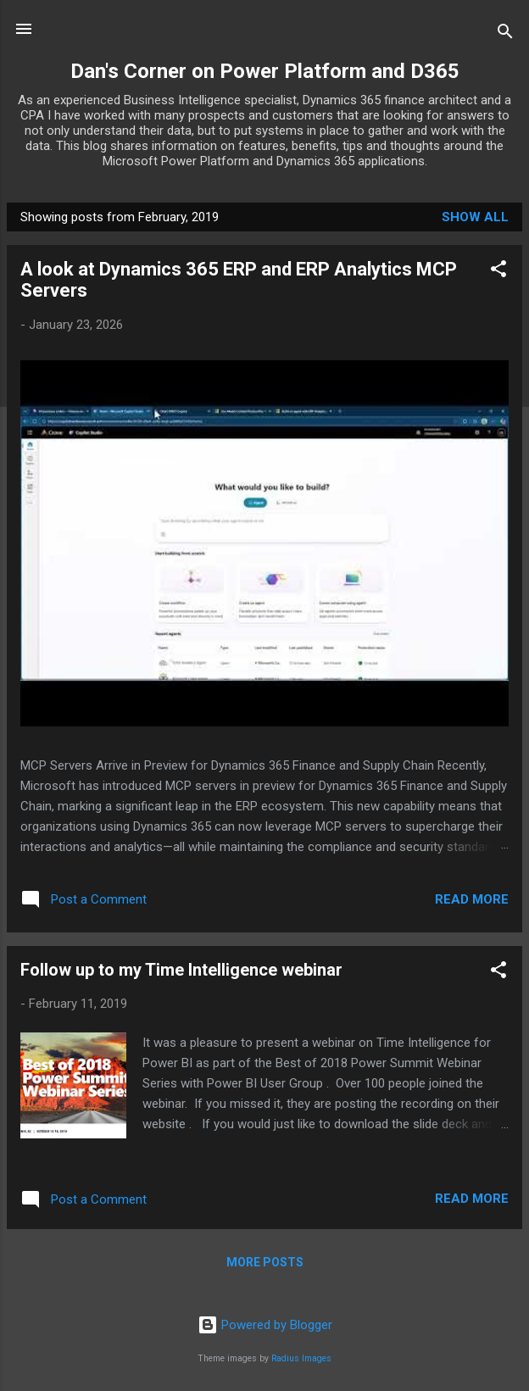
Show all (475, 217)
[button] (498, 272)
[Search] (505, 34)
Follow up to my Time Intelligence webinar (181, 970)
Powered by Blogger (265, 1325)
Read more (472, 899)
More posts (264, 1262)
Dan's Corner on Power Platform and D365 (264, 71)
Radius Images (301, 1358)
